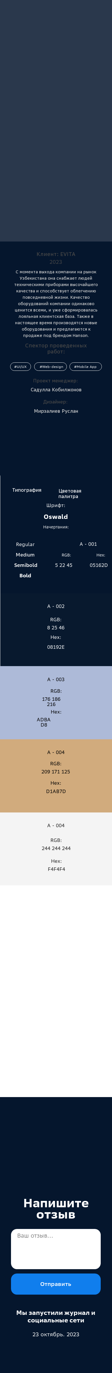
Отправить (55, 1284)
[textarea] (56, 1249)
